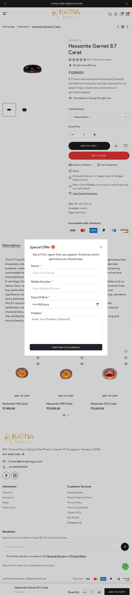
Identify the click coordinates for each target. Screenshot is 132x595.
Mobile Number (42, 281)
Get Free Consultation (66, 347)
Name (36, 266)
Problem (36, 313)
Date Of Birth (40, 297)
